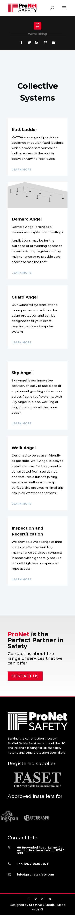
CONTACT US (25, 676)
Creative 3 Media (42, 905)
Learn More (21, 169)
